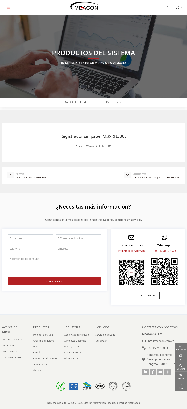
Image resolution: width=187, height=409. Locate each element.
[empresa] (78, 248)
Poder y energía (72, 352)
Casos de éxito (10, 351)
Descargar (112, 102)
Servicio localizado (76, 102)
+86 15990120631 (158, 348)
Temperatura (40, 364)
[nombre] (30, 238)
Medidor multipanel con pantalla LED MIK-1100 (156, 177)
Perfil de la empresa (13, 339)
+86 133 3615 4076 (164, 251)
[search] (167, 7)
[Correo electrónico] (78, 238)
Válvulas (37, 370)
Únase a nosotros (11, 357)
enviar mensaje (54, 281)
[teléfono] (30, 248)
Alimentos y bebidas (75, 340)
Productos (41, 327)
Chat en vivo (148, 295)
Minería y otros (72, 358)
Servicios (102, 327)
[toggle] (8, 7)
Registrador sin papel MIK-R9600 (31, 177)
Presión (37, 352)
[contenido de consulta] (54, 264)
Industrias (72, 327)
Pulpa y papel (71, 346)
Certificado (8, 345)
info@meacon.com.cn (131, 251)
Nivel (36, 346)
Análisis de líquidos (43, 340)
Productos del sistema (45, 358)
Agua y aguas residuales (77, 334)
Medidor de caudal (43, 334)
